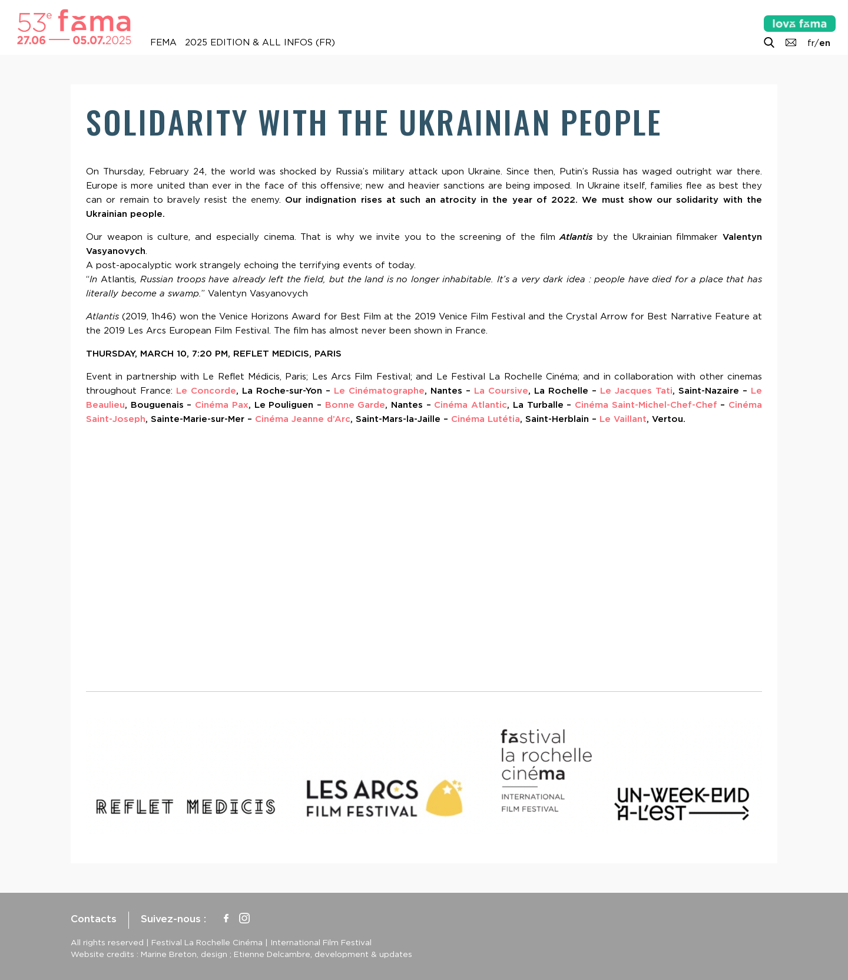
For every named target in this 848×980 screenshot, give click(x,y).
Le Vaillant (623, 419)
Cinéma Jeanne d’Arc (302, 419)
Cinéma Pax (219, 405)
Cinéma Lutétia (485, 419)
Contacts (94, 919)
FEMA (163, 42)
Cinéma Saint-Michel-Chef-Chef (646, 405)
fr (810, 43)
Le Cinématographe (379, 390)
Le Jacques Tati (636, 390)
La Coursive (501, 390)
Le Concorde (206, 390)
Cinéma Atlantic (470, 405)
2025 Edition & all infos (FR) (260, 42)
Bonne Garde (355, 405)
